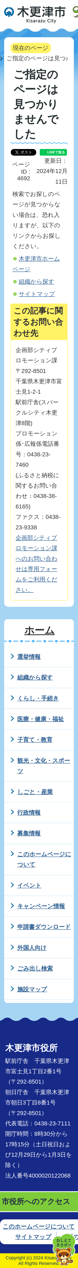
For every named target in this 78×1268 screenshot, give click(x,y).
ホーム (39, 630)
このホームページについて (39, 1226)
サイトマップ (37, 294)
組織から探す (36, 281)
